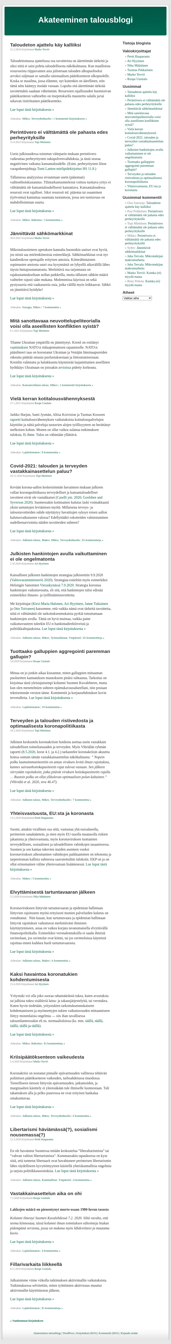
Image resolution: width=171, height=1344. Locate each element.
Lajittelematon (31, 452)
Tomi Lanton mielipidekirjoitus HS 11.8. (66, 169)
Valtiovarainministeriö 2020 (31, 580)
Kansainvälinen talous (35, 385)
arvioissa (64, 367)
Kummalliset (49, 1180)
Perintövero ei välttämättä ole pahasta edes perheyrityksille (145, 102)
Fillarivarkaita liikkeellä (36, 1264)
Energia (27, 307)
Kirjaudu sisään (129, 1333)
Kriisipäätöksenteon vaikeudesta (47, 1056)
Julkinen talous (31, 540)
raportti (15, 419)
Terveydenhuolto (41, 118)
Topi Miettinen (43, 142)
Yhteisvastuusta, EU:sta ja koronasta (52, 813)
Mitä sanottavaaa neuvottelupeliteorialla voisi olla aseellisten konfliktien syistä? (55, 323)
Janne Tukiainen (96, 604)
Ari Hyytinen (41, 563)
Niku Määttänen (42, 896)
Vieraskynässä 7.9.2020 (57, 585)
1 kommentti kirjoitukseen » (70, 118)
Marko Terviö (42, 49)
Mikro (26, 118)
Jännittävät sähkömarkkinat (41, 233)
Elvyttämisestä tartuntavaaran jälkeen (52, 892)
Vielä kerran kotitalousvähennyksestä (52, 398)
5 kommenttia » (41, 878)
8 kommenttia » (51, 452)
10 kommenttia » (52, 707)
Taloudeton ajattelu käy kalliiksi (45, 44)
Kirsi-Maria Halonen (47, 604)
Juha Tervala (135, 256)
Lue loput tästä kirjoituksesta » (32, 109)
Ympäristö (75, 637)
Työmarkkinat (59, 637)
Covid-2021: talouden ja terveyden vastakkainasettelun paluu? (48, 468)
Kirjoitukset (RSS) (86, 1333)
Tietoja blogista (137, 43)
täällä (89, 1021)
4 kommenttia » (82, 1180)
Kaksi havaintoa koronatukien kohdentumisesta (43, 977)
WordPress (68, 1333)
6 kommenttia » (61, 960)
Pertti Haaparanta (44, 817)
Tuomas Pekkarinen (140, 70)
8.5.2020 (29, 752)
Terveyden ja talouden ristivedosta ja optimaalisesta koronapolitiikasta (51, 723)
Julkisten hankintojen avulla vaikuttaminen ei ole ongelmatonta (144, 153)
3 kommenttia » (53, 220)
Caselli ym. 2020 (69, 497)
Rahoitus (36, 220)
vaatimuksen (19, 347)
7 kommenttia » (52, 307)
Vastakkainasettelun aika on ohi (46, 1193)
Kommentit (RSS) (109, 1333)
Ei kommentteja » (92, 540)
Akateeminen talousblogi (85, 19)
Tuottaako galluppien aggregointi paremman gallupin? (139, 165)
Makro (46, 540)
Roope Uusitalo (43, 403)
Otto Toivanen (24, 609)
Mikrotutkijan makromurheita (144, 258)
